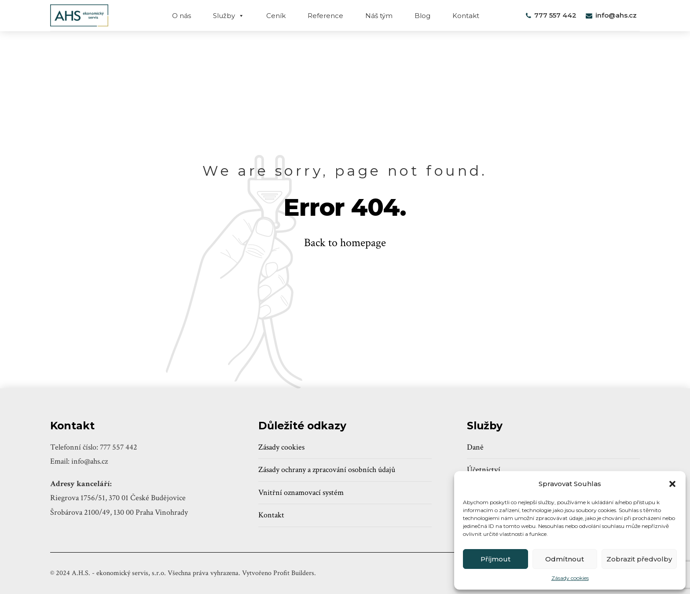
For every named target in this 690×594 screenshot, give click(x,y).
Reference (325, 15)
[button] (672, 484)
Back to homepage (345, 242)
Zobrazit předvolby (639, 559)
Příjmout (495, 559)
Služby (228, 15)
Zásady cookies (570, 578)
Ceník (276, 15)
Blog (422, 15)
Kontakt (465, 15)
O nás (181, 15)
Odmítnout (564, 559)
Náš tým (379, 15)
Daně (475, 447)
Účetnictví (483, 470)
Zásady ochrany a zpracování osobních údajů (326, 470)
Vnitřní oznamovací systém (301, 492)
